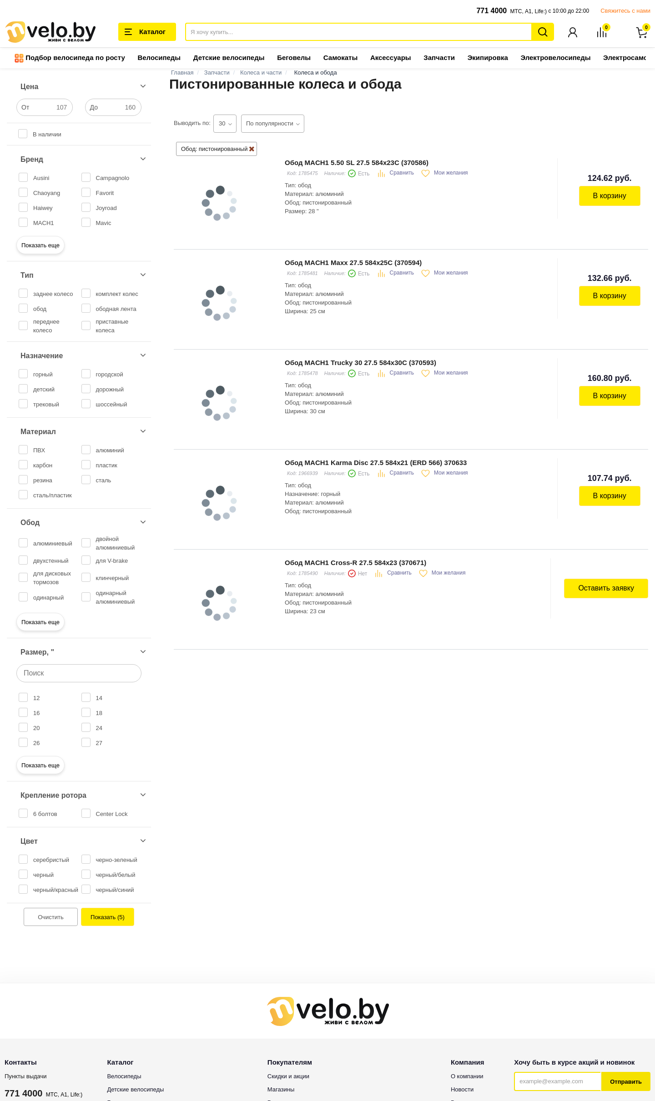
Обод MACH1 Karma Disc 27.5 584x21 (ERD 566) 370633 (376, 463)
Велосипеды (159, 58)
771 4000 (491, 11)
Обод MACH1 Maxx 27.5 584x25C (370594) (353, 263)
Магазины (281, 1089)
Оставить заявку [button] (606, 588)
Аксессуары (390, 58)
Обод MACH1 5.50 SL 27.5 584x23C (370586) (356, 163)
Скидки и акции (288, 1076)
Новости (462, 1089)
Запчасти (439, 58)
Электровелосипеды (555, 58)
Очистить (51, 917)
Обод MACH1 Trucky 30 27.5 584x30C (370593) (360, 363)
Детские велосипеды (229, 58)
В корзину (609, 196)
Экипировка (488, 58)
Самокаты (340, 58)
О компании (467, 1076)
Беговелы (294, 58)
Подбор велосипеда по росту (70, 58)
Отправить (626, 1082)
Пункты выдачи (26, 1076)
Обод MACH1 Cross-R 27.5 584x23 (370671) (355, 563)
